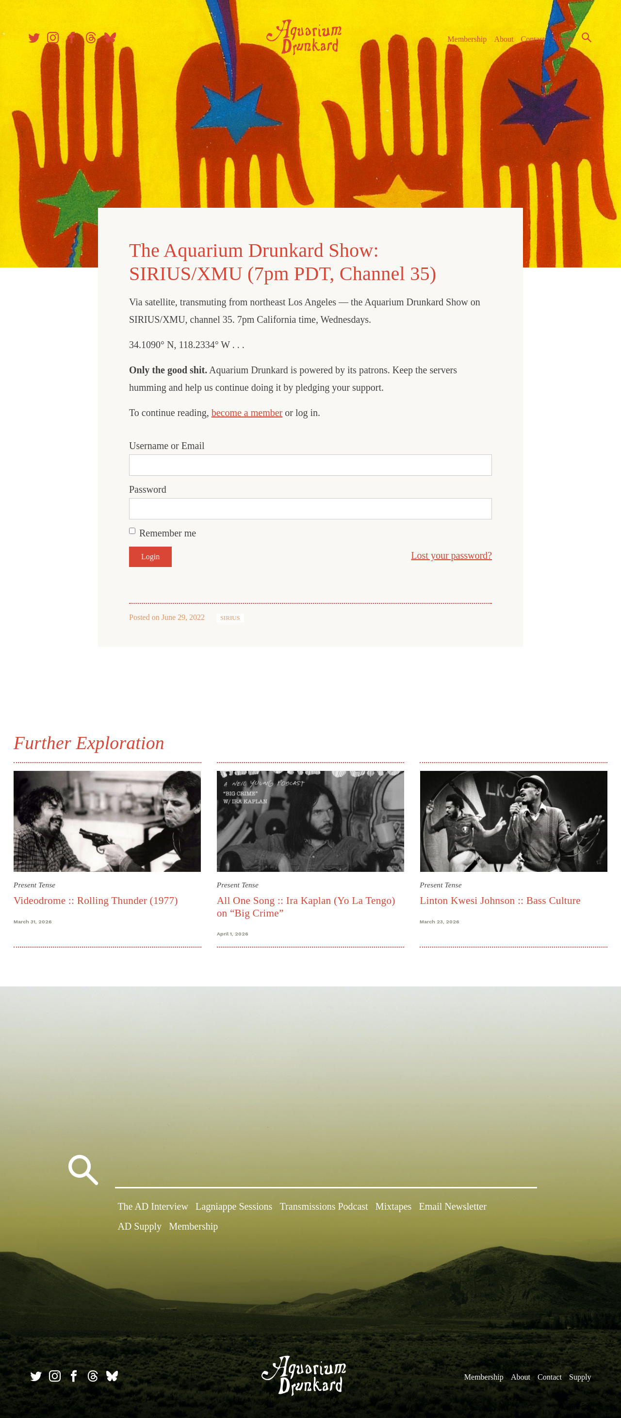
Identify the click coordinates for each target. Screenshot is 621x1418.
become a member (247, 411)
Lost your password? (451, 554)
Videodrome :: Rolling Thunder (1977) (98, 898)
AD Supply (139, 1226)
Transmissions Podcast (324, 1206)
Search (582, 41)
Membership (462, 43)
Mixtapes (393, 1206)
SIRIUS (230, 617)
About (499, 43)
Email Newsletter (452, 1206)
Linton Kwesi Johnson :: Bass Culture (499, 898)
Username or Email (167, 444)
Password (147, 488)
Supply (559, 43)
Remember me (167, 532)
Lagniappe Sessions (234, 1206)
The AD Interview (152, 1206)
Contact (529, 43)
